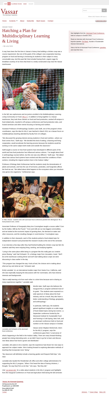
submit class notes (101, 21)
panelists (103, 47)
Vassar (30, 4)
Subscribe (30, 21)
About (22, 21)
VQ (9, 4)
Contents (12, 21)
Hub (5, 4)
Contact (50, 21)
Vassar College (94, 392)
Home (4, 21)
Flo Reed (85, 41)
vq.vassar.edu (11, 370)
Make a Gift (102, 392)
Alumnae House (16, 4)
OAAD (25, 4)
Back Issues (40, 21)
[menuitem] (5, 3)
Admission (84, 392)
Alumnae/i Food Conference (95, 33)
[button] (104, 10)
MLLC (25, 117)
